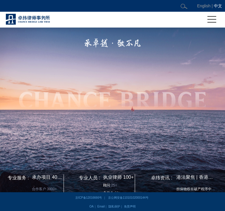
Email (101, 206)
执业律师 (112, 177)
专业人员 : (89, 177)
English (204, 6)
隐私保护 (114, 206)
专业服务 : (18, 177)
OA (91, 206)
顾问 (106, 185)
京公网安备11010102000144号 (128, 197)
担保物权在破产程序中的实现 (199, 189)
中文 (218, 6)
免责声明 (130, 206)
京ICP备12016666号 (88, 197)
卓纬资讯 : (161, 177)
